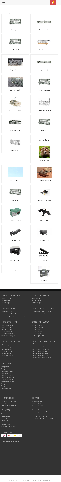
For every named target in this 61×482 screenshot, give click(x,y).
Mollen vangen (36, 303)
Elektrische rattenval (15, 220)
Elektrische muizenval (44, 200)
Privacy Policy (5, 410)
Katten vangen (6, 303)
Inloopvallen (44, 130)
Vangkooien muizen (7, 375)
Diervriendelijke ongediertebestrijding (13, 316)
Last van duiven (37, 331)
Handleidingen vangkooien (9, 401)
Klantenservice (6, 416)
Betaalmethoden (6, 412)
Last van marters (37, 327)
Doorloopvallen (15, 130)
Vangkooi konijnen (44, 70)
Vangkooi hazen (15, 150)
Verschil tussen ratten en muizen (42, 312)
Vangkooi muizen (15, 70)
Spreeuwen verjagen (7, 355)
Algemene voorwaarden (9, 405)
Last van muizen (37, 325)
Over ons (4, 403)
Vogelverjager (44, 220)
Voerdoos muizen (44, 240)
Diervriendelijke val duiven (40, 353)
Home (3, 13)
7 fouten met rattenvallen (9, 314)
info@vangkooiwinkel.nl (8, 426)
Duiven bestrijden (6, 331)
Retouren (15, 200)
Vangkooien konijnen (8, 377)
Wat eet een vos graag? (39, 316)
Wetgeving (4, 420)
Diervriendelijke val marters (40, 349)
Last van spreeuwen (38, 336)
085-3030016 (5, 424)
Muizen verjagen (6, 345)
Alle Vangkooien (15, 30)
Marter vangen (6, 298)
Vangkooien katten (7, 371)
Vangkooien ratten (7, 373)
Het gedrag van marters (39, 314)
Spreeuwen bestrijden (8, 336)
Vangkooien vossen (7, 382)
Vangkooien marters (7, 369)
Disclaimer (4, 407)
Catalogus (8, 13)
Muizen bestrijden (7, 325)
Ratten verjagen (6, 349)
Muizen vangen (36, 300)
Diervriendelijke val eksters (40, 355)
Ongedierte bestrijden (44, 180)
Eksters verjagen (6, 353)
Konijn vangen (36, 298)
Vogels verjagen (15, 180)
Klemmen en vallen (15, 110)
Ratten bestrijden (6, 329)
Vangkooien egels (7, 388)
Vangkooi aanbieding (44, 110)
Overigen (15, 270)
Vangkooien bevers (7, 386)
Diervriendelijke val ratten (40, 351)
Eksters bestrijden (7, 334)
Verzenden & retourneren (9, 414)
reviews (50, 480)
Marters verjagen (6, 347)
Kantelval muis (15, 240)
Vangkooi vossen (44, 90)
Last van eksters (37, 334)
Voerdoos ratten (15, 260)
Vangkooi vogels (15, 90)
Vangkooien (44, 280)
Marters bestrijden (7, 327)
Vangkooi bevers (44, 140)
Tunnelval (44, 260)
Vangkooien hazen (7, 384)
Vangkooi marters (44, 30)
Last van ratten (36, 329)
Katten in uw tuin (6, 312)
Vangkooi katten (15, 50)
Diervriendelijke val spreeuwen (41, 358)
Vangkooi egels (44, 160)
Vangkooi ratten (44, 50)
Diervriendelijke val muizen (40, 347)
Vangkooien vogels (7, 379)
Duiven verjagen (6, 351)
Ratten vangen (6, 300)
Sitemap (4, 418)
